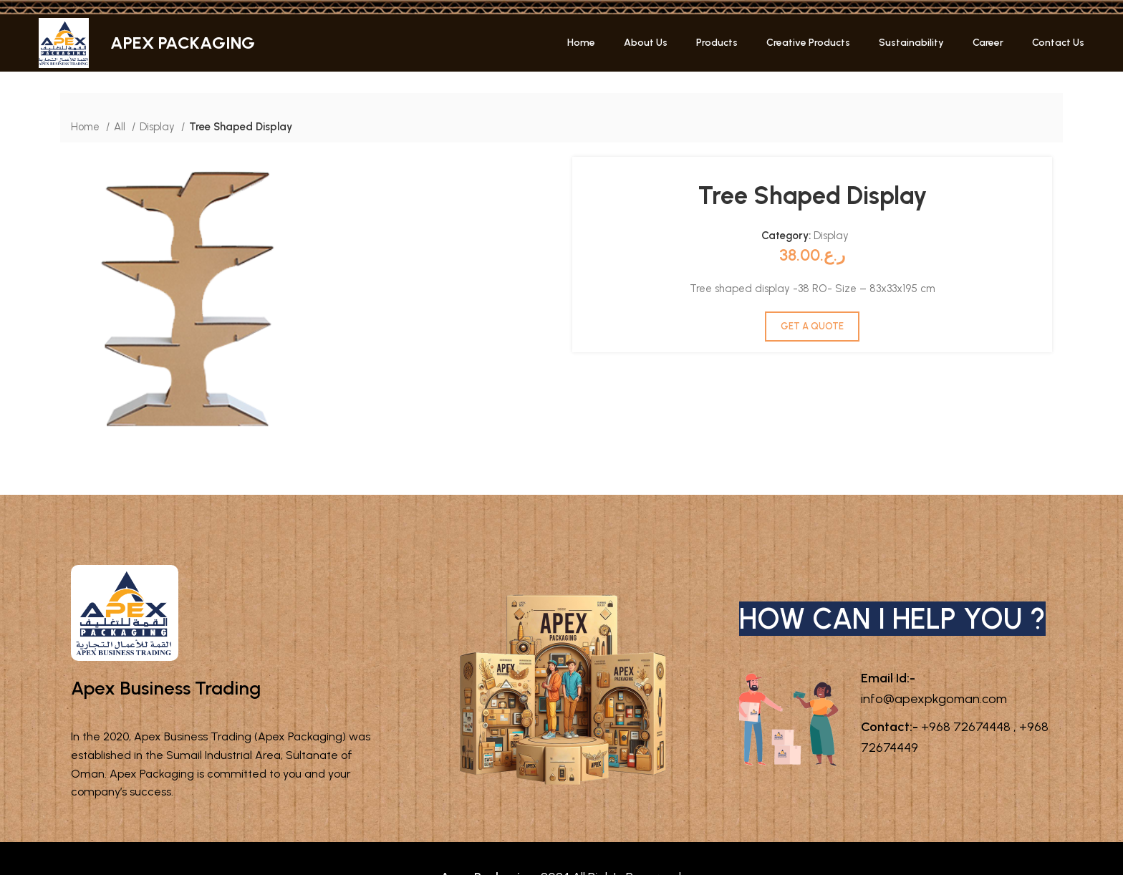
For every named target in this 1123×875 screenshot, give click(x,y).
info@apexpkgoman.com (932, 722)
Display (158, 126)
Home (86, 126)
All (120, 126)
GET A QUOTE (812, 326)
